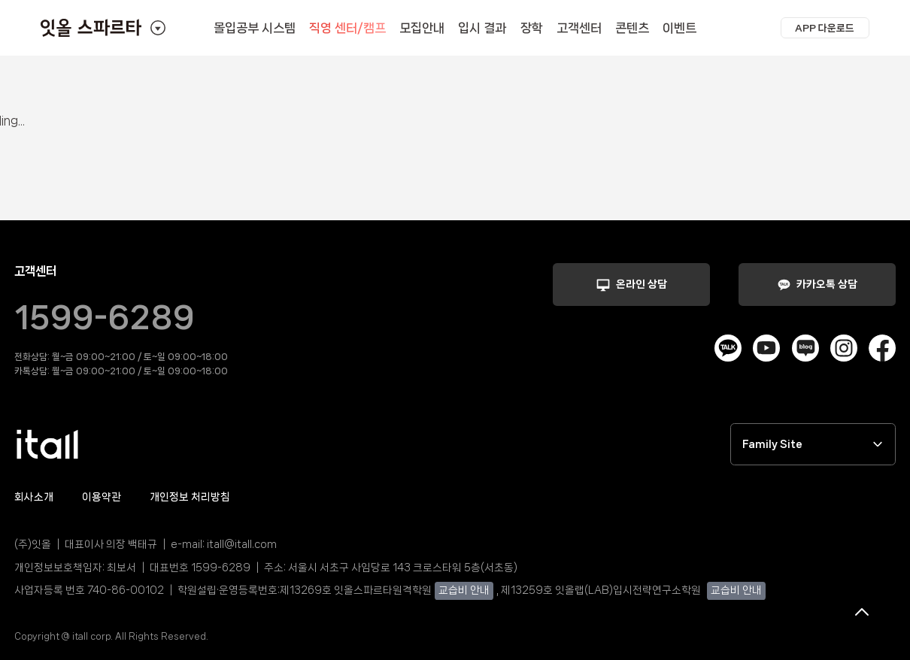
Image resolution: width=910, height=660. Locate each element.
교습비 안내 (464, 590)
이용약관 (101, 497)
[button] (825, 27)
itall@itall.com (242, 544)
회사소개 (33, 497)
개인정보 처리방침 (190, 497)
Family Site (813, 444)
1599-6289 (104, 317)
